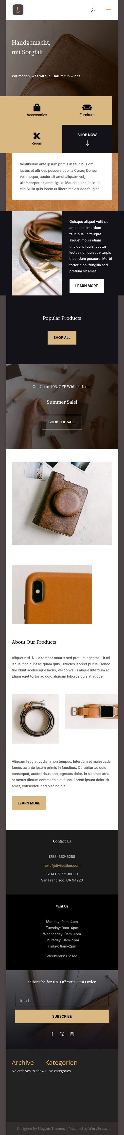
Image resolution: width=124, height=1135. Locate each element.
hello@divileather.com (62, 865)
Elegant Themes (51, 1128)
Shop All (62, 337)
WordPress (98, 1128)
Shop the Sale (61, 422)
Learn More (86, 286)
